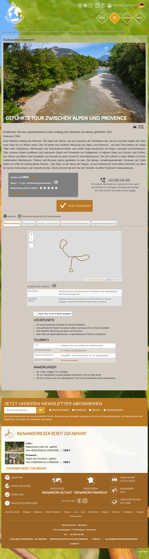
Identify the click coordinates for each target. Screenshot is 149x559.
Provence (116, 512)
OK (41, 410)
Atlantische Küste (12, 512)
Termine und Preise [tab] (47, 223)
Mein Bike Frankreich (121, 5)
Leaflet (87, 280)
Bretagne (27, 512)
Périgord (104, 512)
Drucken (9, 216)
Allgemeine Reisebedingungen (121, 539)
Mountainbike (59, 410)
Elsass (67, 512)
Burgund (37, 512)
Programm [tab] (28, 223)
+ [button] (31, 235)
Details (34, 177)
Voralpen (140, 512)
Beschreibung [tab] (12, 223)
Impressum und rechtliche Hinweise (69, 539)
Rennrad (79, 410)
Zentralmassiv (75, 516)
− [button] (31, 239)
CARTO (118, 280)
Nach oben (143, 552)
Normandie (93, 512)
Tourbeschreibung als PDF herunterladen (39, 216)
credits (96, 539)
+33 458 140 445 (115, 179)
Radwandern (113, 410)
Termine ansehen (69, 360)
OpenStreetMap (98, 280)
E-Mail (132, 190)
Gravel (95, 410)
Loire (83, 512)
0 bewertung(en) (18, 192)
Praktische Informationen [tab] (75, 223)
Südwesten (128, 512)
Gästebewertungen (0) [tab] (104, 223)
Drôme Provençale (53, 512)
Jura (75, 512)
